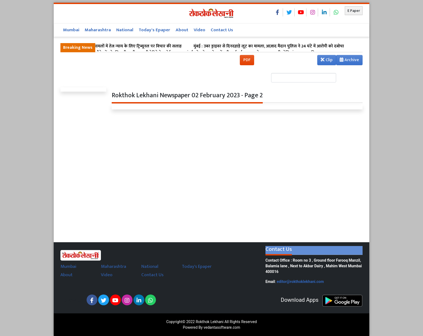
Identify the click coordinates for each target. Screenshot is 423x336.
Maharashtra (98, 30)
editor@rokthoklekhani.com (300, 281)
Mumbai (71, 30)
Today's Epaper (154, 30)
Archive (347, 60)
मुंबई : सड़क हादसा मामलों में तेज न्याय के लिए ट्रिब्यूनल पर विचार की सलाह (122, 46)
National (124, 30)
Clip (327, 60)
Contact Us (222, 30)
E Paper (353, 11)
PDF (247, 60)
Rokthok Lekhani (209, 322)
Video (199, 30)
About (182, 30)
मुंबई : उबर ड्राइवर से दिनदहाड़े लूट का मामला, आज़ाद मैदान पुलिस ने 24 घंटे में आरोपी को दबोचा (268, 46)
